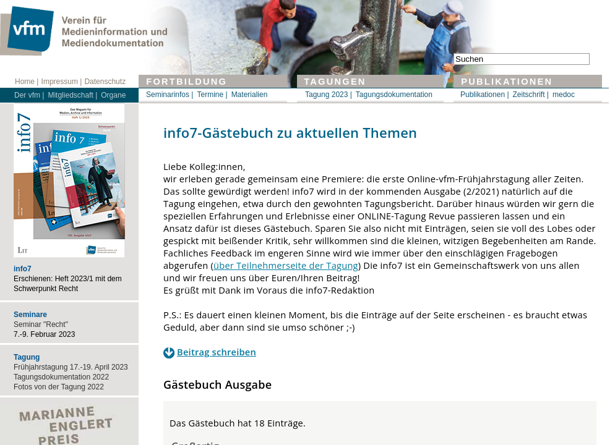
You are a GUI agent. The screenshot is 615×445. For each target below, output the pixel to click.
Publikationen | (484, 94)
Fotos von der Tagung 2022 (59, 387)
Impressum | (61, 81)
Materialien (249, 94)
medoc (564, 94)
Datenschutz (105, 81)
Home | (26, 81)
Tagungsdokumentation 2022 (61, 377)
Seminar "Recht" (41, 324)
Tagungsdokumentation (394, 94)
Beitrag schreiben (216, 351)
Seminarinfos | (169, 94)
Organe (113, 95)
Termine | (212, 94)
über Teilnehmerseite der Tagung (285, 265)
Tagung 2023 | (328, 94)
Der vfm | (29, 95)
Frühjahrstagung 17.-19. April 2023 (71, 367)
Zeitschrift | (531, 94)
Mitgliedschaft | (72, 95)
